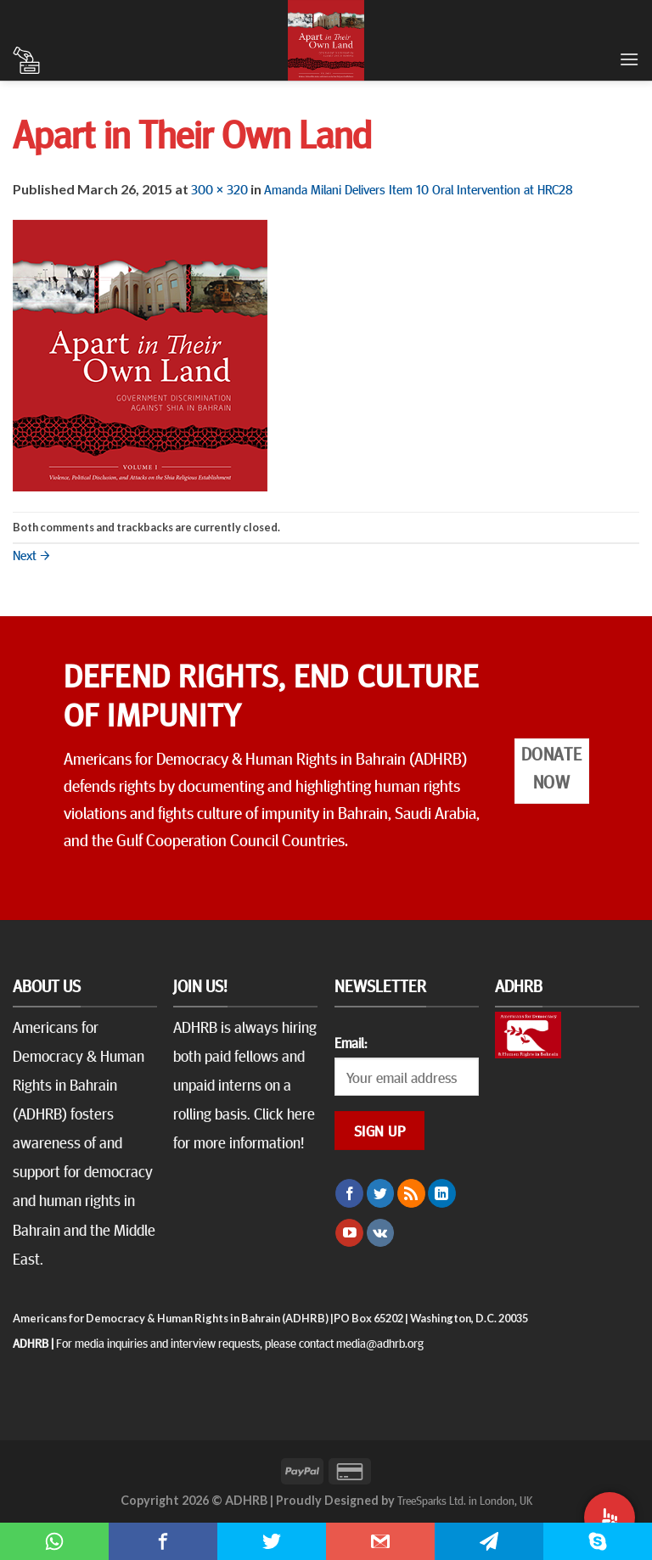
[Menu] (629, 59)
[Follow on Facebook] (349, 1193)
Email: (350, 1042)
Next (31, 554)
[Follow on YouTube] (349, 1233)
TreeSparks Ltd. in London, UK (464, 1499)
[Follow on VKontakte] (381, 1233)
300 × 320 (219, 188)
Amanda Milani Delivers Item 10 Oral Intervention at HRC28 (418, 188)
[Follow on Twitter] (381, 1193)
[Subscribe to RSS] (411, 1193)
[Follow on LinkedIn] (442, 1193)
